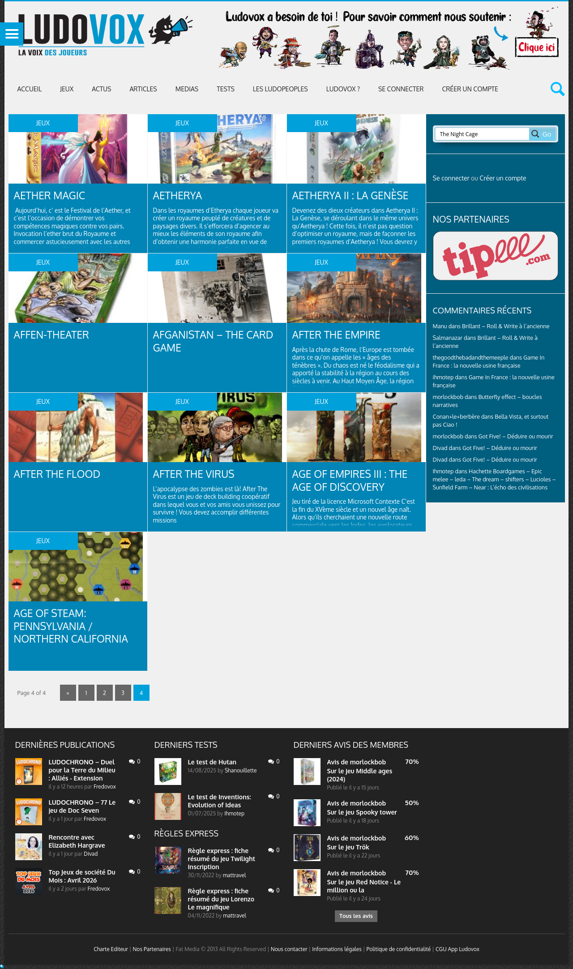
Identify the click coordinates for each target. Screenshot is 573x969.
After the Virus (196, 474)
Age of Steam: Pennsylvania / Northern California (74, 626)
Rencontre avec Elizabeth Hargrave (77, 841)
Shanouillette (241, 770)
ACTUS (101, 89)
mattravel (234, 875)
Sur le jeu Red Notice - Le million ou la (364, 886)
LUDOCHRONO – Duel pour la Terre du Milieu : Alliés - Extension (82, 770)
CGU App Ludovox (457, 951)
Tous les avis (356, 917)
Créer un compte (470, 89)
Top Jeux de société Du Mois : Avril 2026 (82, 876)
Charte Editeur (111, 951)
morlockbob (368, 762)
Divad (440, 447)
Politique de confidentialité (398, 951)
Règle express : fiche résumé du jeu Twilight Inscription (222, 858)
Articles (143, 89)
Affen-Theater (54, 335)
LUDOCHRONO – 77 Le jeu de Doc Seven (82, 806)
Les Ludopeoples (280, 89)
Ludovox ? (343, 89)
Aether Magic (52, 195)
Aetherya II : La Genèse (353, 195)
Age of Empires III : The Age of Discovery (353, 480)
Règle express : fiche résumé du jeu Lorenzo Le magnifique (221, 899)
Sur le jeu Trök (348, 847)
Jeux (66, 89)
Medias (186, 89)
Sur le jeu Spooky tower (362, 812)
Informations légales (337, 951)
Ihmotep (443, 471)
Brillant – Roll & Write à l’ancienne (506, 326)
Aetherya (179, 195)
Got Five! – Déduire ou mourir (516, 436)
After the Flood (60, 474)
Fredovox (105, 786)
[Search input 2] (482, 134)
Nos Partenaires (152, 951)
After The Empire (339, 335)
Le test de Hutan (212, 762)
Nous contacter (289, 951)
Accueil (29, 89)
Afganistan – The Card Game (217, 341)
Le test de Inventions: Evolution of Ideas (219, 801)
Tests (226, 89)
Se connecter (400, 89)
